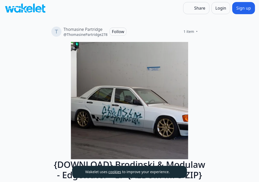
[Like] (204, 32)
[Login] (220, 8)
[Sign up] (243, 8)
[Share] (196, 8)
